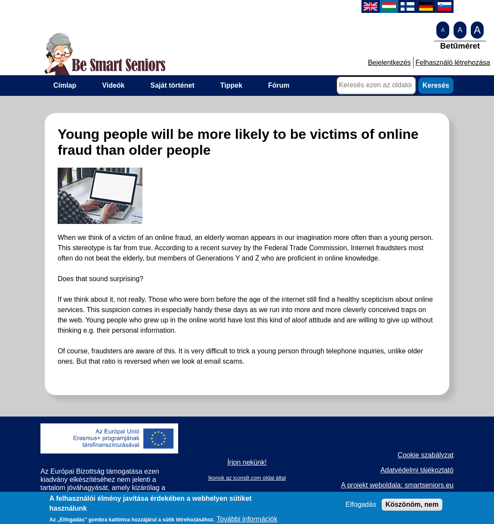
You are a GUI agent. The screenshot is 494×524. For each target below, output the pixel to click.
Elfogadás (361, 507)
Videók (113, 85)
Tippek (231, 85)
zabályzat (439, 455)
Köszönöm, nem (412, 507)
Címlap (64, 85)
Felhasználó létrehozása (453, 62)
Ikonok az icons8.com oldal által (247, 478)
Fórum (279, 85)
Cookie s (411, 455)
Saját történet (173, 85)
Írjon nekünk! (247, 462)
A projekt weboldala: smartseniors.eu (397, 485)
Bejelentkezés (389, 62)
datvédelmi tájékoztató (419, 470)
